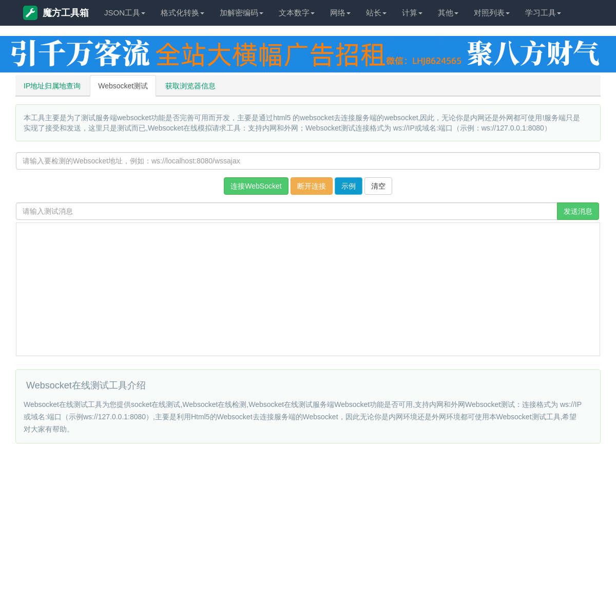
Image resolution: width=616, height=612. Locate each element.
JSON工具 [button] (124, 12)
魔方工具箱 (56, 13)
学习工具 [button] (543, 12)
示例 (348, 186)
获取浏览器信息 (190, 86)
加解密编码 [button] (241, 12)
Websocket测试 (123, 86)
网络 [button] (340, 12)
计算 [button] (412, 12)
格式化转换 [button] (182, 12)
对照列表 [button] (492, 12)
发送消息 (578, 211)
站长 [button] (376, 12)
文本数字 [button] (297, 12)
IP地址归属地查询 (52, 86)
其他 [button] (448, 12)
